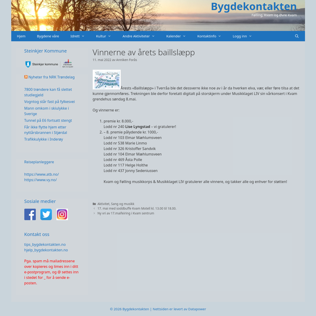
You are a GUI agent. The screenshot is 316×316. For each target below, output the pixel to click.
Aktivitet (103, 204)
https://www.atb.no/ (41, 174)
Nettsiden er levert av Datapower (179, 309)
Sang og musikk (122, 204)
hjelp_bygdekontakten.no (46, 249)
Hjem (21, 36)
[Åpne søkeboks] (297, 36)
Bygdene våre (48, 36)
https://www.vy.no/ (40, 179)
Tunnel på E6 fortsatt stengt (48, 120)
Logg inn (245, 36)
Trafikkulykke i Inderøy (43, 139)
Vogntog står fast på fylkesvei (49, 101)
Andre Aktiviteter (142, 36)
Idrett (80, 36)
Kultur (106, 36)
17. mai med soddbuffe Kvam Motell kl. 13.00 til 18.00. (137, 208)
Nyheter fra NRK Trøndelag (51, 77)
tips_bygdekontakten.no (45, 244)
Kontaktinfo (212, 36)
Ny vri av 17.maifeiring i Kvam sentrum (126, 213)
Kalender (179, 36)
